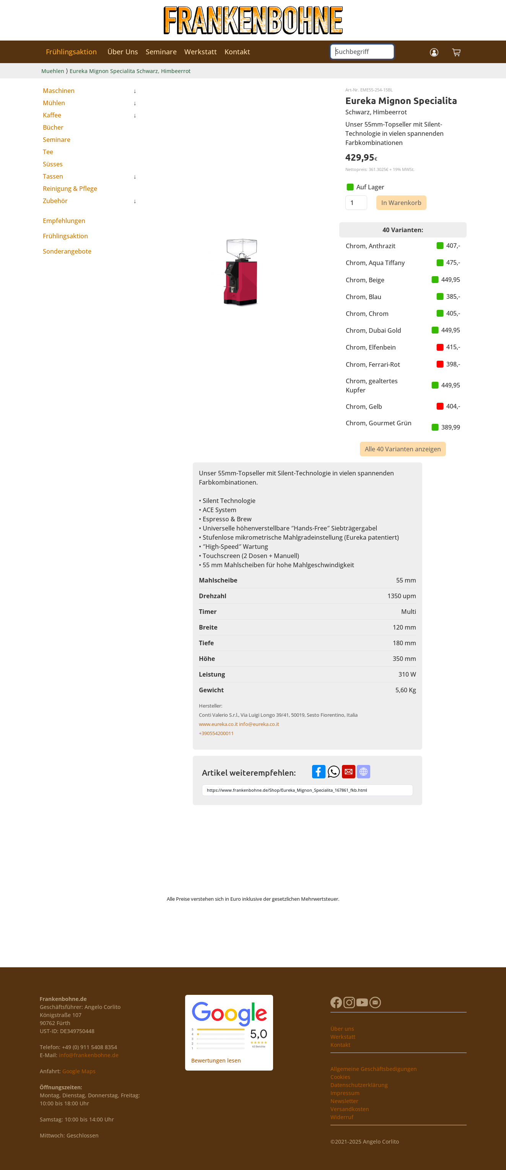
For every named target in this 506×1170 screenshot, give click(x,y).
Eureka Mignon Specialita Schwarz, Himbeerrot (130, 71)
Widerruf (341, 1117)
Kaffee (52, 115)
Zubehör (55, 201)
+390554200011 (216, 733)
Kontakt (237, 51)
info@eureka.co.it (259, 724)
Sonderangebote (67, 251)
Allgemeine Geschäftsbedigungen (373, 1068)
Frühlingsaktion (71, 51)
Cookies (340, 1077)
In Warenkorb (401, 203)
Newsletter (344, 1101)
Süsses (53, 164)
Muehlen (52, 71)
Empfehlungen (64, 220)
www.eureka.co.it (218, 724)
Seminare (161, 51)
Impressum (345, 1093)
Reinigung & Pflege (70, 188)
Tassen (53, 176)
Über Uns (122, 51)
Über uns (342, 1028)
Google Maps (79, 1071)
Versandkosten (349, 1109)
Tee (48, 152)
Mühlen (54, 103)
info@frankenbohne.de (89, 1055)
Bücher (53, 127)
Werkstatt (200, 51)
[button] (434, 52)
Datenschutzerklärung (359, 1085)
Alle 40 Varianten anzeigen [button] (403, 449)
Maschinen (59, 90)
